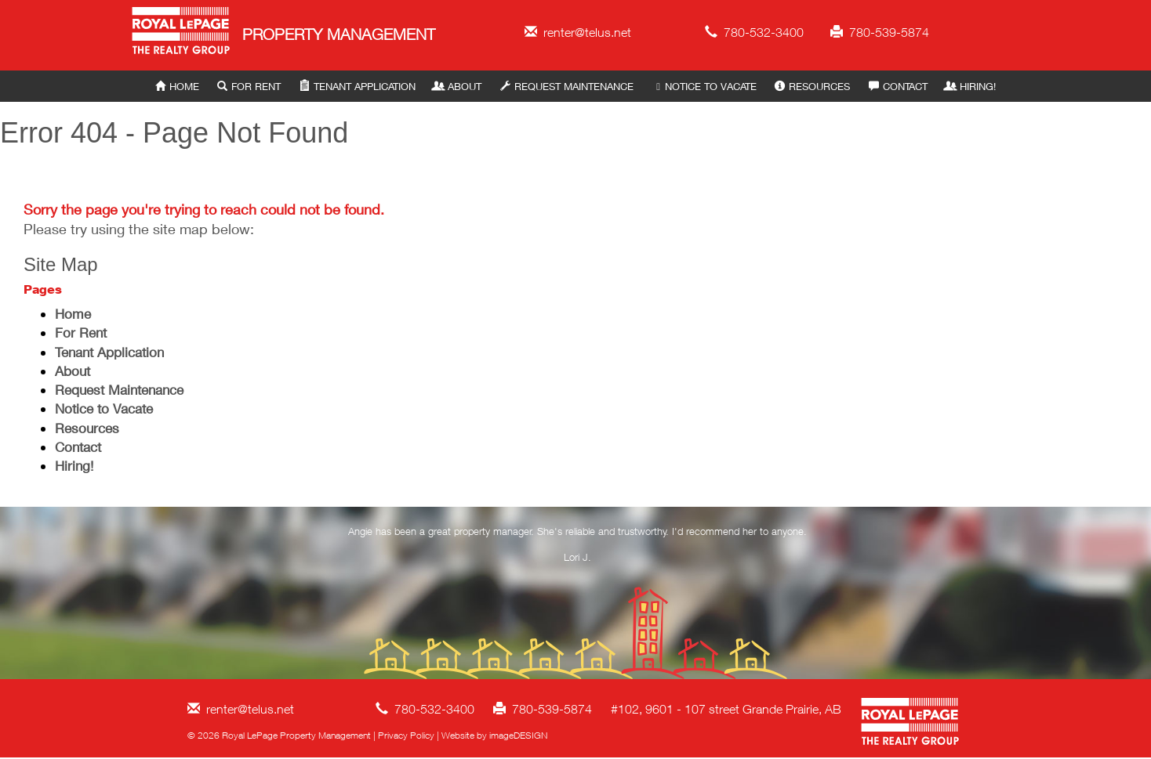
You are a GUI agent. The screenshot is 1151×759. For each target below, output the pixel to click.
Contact (898, 86)
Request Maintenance (567, 86)
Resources (812, 86)
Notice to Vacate (704, 86)
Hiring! (971, 86)
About (457, 86)
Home (177, 86)
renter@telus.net (578, 32)
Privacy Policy (406, 735)
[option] (578, 547)
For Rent (249, 86)
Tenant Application (358, 86)
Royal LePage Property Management (181, 33)
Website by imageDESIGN (494, 735)
